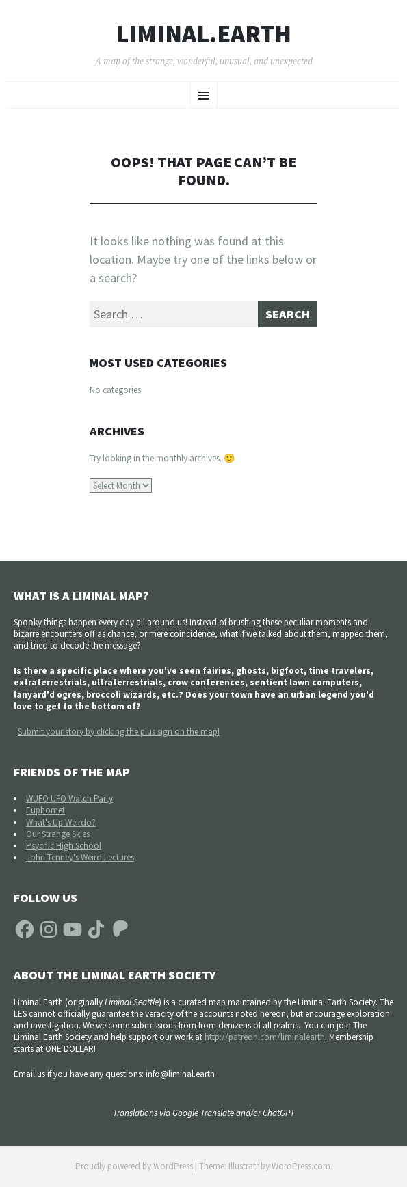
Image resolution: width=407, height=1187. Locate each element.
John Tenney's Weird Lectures (80, 857)
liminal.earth (203, 34)
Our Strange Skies (58, 834)
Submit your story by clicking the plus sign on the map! (119, 731)
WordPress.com (301, 1166)
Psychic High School (63, 845)
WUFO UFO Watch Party (69, 798)
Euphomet (45, 810)
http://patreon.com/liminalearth (265, 1037)
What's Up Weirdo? (61, 822)
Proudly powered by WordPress (134, 1166)
